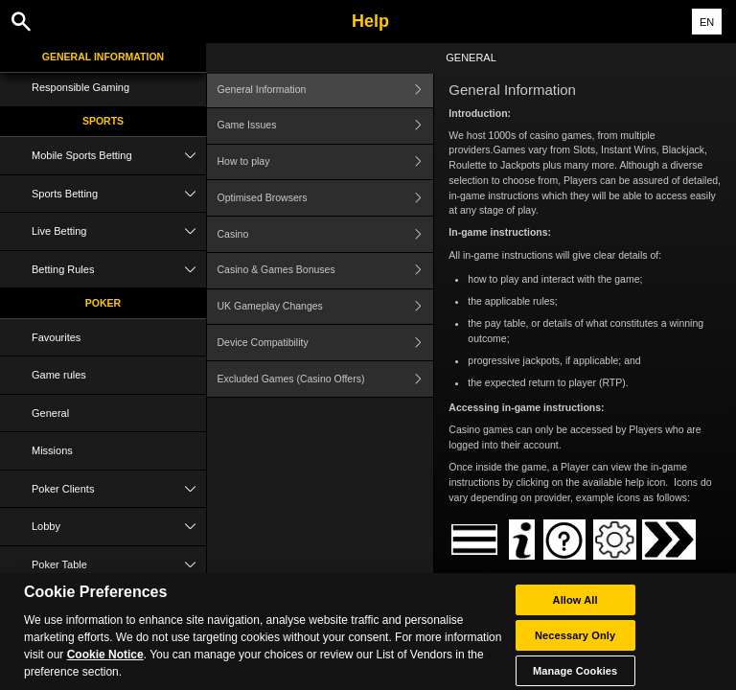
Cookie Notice (105, 663)
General (50, 413)
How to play (326, 162)
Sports (103, 120)
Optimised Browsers (326, 198)
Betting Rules (119, 269)
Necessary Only (575, 643)
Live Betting (119, 231)
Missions (52, 450)
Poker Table (119, 565)
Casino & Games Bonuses (326, 270)
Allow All (575, 607)
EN (707, 22)
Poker (103, 303)
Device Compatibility (326, 342)
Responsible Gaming (80, 87)
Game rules (59, 374)
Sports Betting (119, 194)
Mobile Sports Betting (119, 155)
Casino (326, 234)
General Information (103, 56)
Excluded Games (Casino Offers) (326, 379)
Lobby (119, 526)
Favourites (56, 337)
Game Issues (326, 126)
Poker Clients (119, 489)
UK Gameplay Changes (326, 307)
